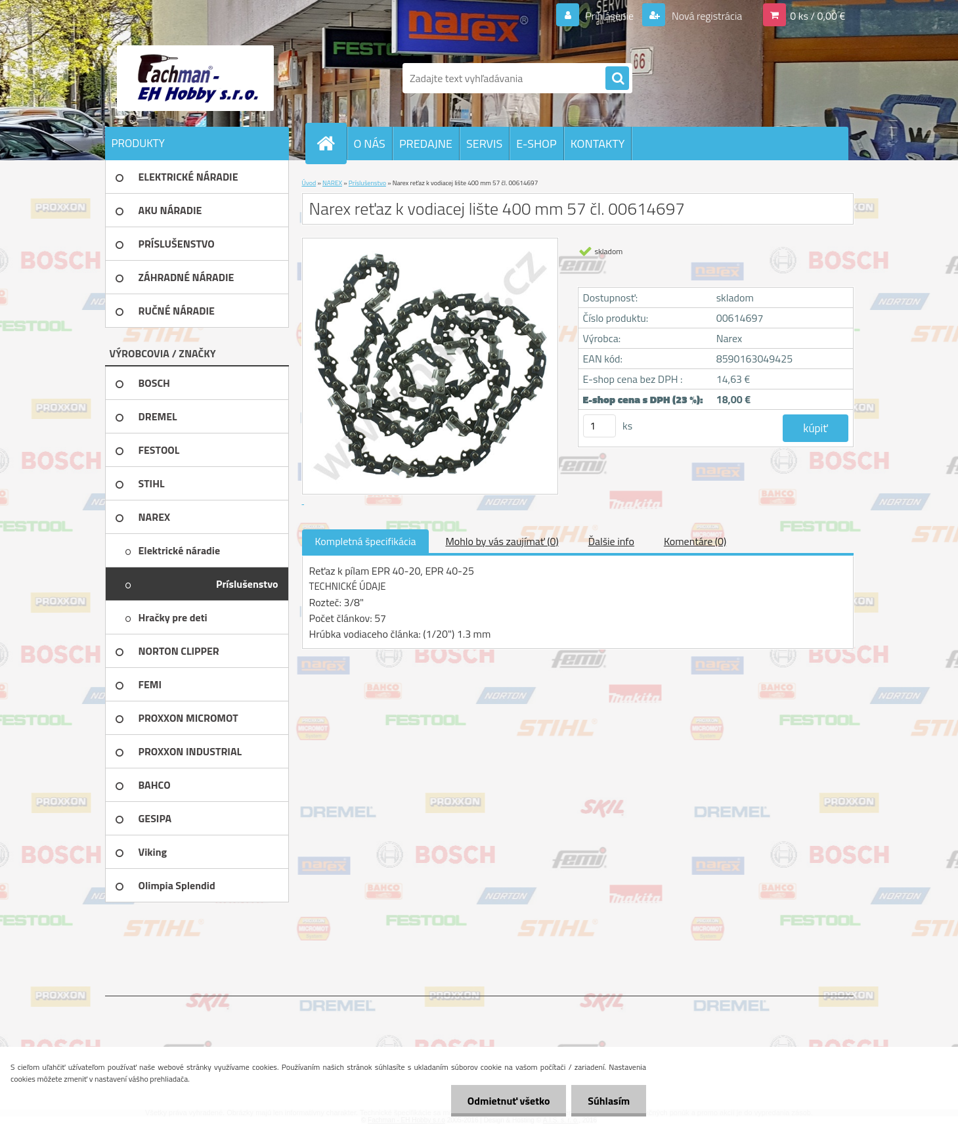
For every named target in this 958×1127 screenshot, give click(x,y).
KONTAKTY (598, 143)
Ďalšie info (611, 541)
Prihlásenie (609, 16)
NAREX (332, 183)
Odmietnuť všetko (508, 1101)
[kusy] (599, 425)
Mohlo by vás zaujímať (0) (501, 541)
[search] (617, 78)
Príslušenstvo (367, 183)
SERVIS (484, 143)
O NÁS (369, 143)
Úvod (309, 183)
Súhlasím (609, 1101)
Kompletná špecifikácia (365, 541)
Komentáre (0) (695, 541)
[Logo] (195, 78)
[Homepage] (331, 143)
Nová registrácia (705, 16)
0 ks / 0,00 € (817, 16)
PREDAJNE (425, 143)
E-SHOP (536, 143)
